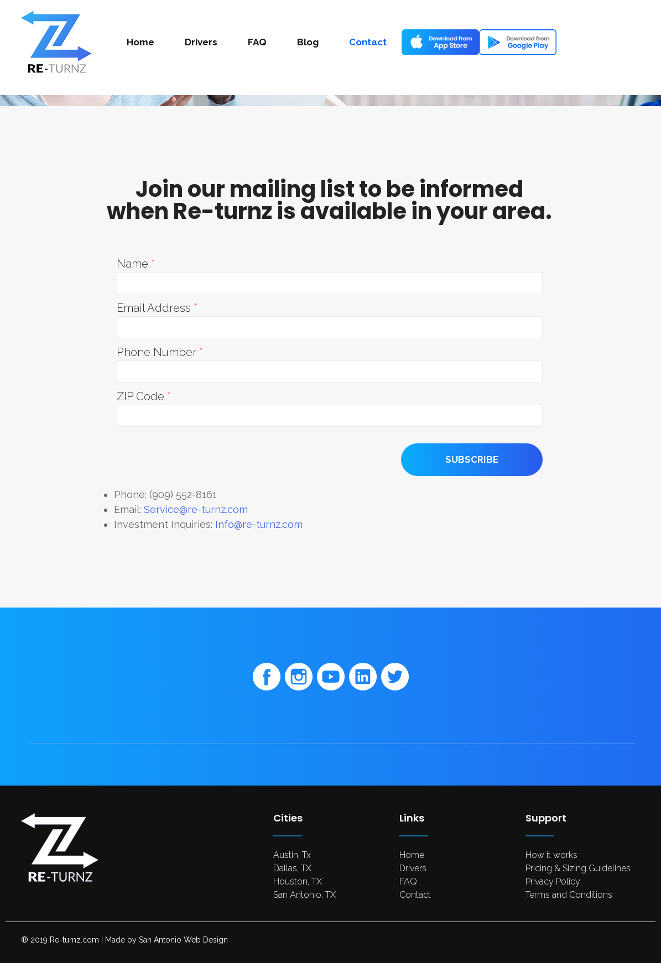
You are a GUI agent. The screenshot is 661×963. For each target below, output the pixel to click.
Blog (308, 42)
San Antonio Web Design (183, 939)
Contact (368, 42)
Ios (424, 42)
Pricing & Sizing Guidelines (578, 868)
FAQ (257, 42)
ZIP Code (142, 396)
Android (513, 42)
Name (134, 263)
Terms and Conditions (568, 894)
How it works (551, 855)
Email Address (155, 308)
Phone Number (158, 352)
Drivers (201, 42)
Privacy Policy (552, 881)
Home (140, 42)
